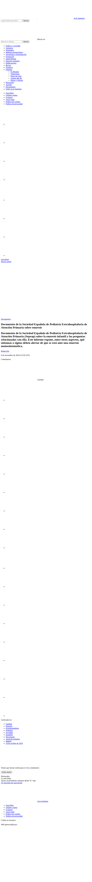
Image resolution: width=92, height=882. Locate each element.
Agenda (9, 85)
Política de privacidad (14, 104)
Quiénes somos (11, 95)
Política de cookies (13, 102)
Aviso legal (10, 100)
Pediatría (9, 730)
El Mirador (15, 72)
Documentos (10, 87)
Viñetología (15, 74)
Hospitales (10, 50)
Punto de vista (16, 76)
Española (9, 735)
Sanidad (9, 724)
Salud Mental (11, 59)
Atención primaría (13, 739)
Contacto (9, 97)
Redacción (5, 351)
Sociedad (9, 733)
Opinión (9, 70)
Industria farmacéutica (14, 52)
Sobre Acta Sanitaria (14, 89)
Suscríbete (10, 93)
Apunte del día (16, 78)
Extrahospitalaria (12, 728)
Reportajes (10, 83)
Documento (10, 737)
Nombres (9, 67)
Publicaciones (11, 63)
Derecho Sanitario (13, 61)
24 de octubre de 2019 (14, 743)
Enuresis (9, 726)
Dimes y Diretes (17, 80)
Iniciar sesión (6, 772)
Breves (8, 65)
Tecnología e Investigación (16, 54)
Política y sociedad (13, 46)
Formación (10, 57)
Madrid (8, 741)
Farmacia (9, 48)
